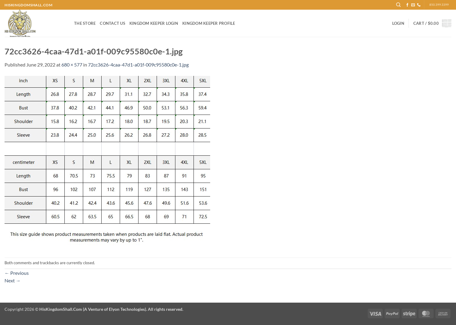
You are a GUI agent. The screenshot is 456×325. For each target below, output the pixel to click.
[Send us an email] (413, 5)
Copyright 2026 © (94, 309)
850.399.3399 (439, 4)
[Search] (398, 5)
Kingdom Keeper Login (153, 23)
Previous (17, 273)
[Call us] (419, 5)
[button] (398, 23)
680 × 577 (71, 64)
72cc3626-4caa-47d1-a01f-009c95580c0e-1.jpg (138, 64)
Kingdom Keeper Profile (208, 23)
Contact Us (112, 23)
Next (13, 280)
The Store (85, 23)
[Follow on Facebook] (407, 5)
